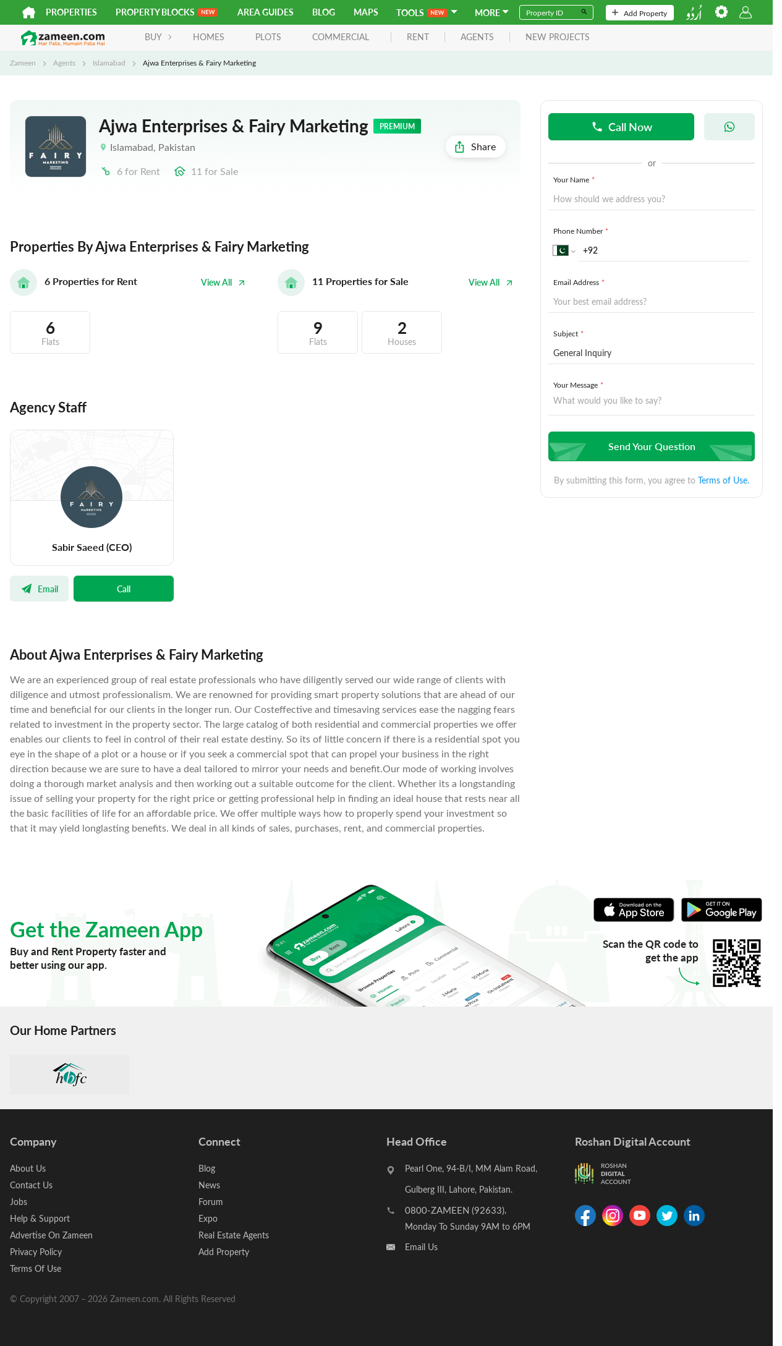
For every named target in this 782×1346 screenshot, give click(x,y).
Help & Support (40, 1218)
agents (477, 37)
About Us (28, 1168)
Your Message (579, 384)
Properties (71, 12)
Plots (268, 37)
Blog (323, 12)
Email (39, 588)
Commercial (340, 37)
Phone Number (582, 230)
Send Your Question (650, 446)
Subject (569, 333)
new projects (557, 37)
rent (418, 37)
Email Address (580, 282)
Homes (208, 37)
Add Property (639, 13)
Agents (64, 62)
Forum (210, 1202)
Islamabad (109, 62)
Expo (208, 1218)
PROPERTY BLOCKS (167, 12)
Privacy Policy (36, 1252)
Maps (366, 12)
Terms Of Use (35, 1268)
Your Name (575, 179)
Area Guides (265, 12)
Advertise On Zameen (51, 1235)
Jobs (18, 1202)
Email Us (421, 1247)
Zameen (23, 62)
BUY (158, 37)
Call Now (621, 126)
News (209, 1185)
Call (123, 588)
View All (223, 282)
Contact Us (31, 1185)
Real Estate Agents (233, 1235)
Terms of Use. (723, 480)
